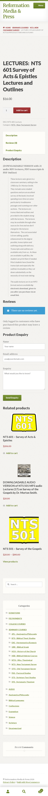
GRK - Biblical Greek (20, 647)
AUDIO (12, 689)
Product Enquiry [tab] (14, 150)
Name (6, 341)
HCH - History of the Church (24, 651)
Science (12, 717)
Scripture (13, 723)
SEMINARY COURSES (20, 27)
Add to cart (22, 110)
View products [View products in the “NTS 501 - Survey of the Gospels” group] (10, 561)
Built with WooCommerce (28, 782)
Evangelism (13, 711)
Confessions (14, 706)
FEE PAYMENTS (15, 618)
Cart (37, 790)
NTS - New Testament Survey (23, 125)
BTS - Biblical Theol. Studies (23, 638)
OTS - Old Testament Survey (24, 669)
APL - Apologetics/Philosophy (24, 634)
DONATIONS (14, 613)
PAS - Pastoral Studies (21, 673)
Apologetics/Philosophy (19, 695)
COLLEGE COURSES (17, 624)
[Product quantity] (7, 110)
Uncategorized (15, 728)
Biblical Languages (16, 700)
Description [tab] (11, 135)
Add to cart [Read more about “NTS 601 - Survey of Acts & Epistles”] (12, 453)
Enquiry (7, 368)
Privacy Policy (9, 782)
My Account (8, 791)
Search (24, 791)
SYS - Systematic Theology (23, 682)
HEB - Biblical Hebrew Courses (24, 656)
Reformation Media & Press (16, 11)
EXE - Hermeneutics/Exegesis (24, 643)
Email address (10, 354)
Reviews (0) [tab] (11, 143)
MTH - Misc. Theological (22, 660)
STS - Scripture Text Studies (24, 677)
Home (8, 27)
